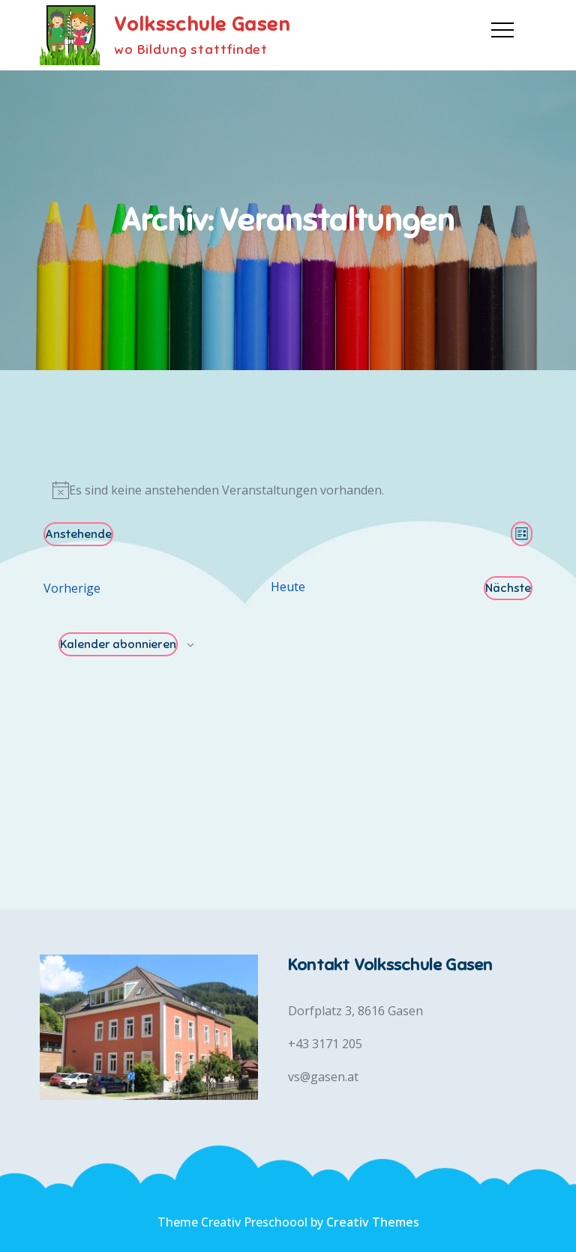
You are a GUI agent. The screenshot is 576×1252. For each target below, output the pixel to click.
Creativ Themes (372, 1222)
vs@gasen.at (323, 1076)
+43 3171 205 (325, 1043)
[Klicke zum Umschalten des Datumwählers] (78, 534)
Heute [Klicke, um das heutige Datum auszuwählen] (288, 586)
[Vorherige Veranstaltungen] (72, 588)
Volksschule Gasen (202, 24)
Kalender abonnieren (118, 644)
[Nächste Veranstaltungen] (508, 588)
